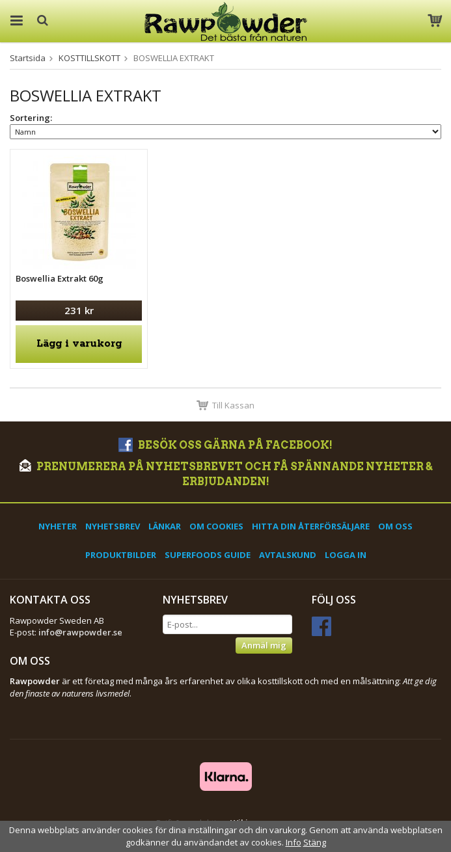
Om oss (395, 526)
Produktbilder (120, 555)
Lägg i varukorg (79, 344)
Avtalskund (287, 555)
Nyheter (57, 526)
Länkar (164, 526)
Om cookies (216, 526)
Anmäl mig (263, 645)
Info (293, 842)
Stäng (314, 842)
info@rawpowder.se (80, 632)
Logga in (345, 555)
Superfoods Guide (208, 555)
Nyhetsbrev (112, 526)
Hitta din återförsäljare (311, 526)
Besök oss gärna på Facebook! (225, 445)
